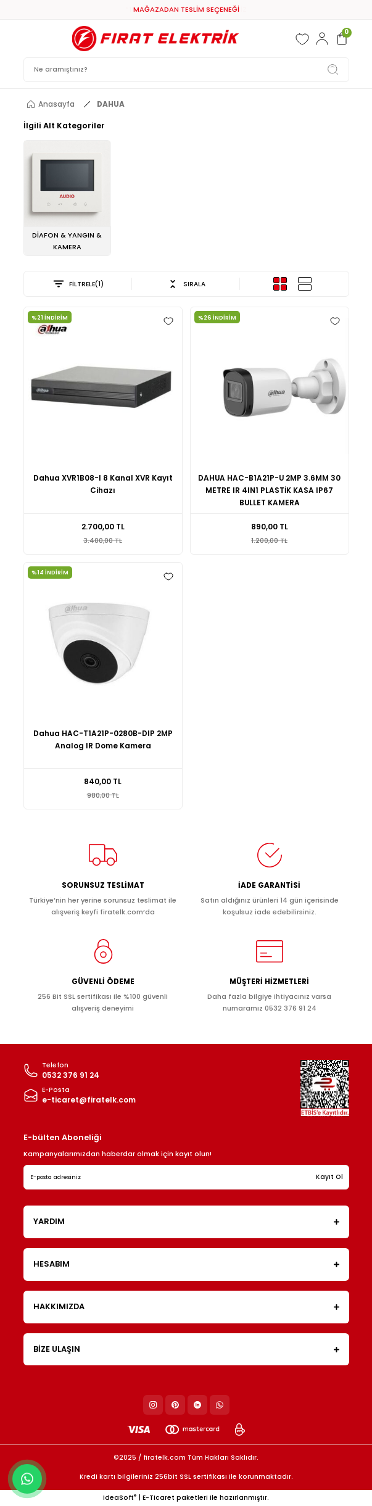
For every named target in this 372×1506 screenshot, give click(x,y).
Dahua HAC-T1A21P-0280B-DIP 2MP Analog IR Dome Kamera (103, 740)
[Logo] (155, 38)
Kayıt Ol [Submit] (329, 1176)
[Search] (186, 69)
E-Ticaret (159, 1497)
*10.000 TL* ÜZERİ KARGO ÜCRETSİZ (186, 9)
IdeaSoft (119, 1497)
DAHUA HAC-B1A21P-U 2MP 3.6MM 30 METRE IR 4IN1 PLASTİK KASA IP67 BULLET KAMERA (269, 490)
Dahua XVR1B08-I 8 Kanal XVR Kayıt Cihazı (103, 484)
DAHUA (111, 104)
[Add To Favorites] (168, 321)
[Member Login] (322, 38)
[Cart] (341, 38)
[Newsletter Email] (186, 1177)
